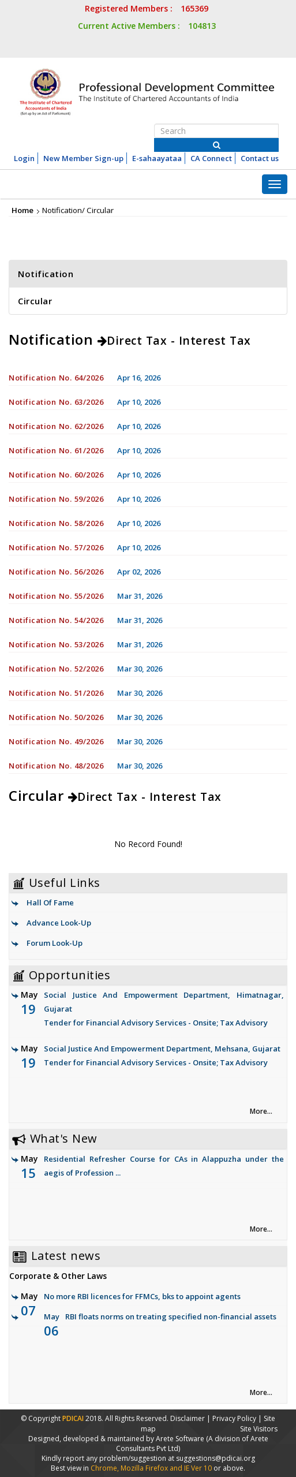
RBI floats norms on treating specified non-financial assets (170, 1316)
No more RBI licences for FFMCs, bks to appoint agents (142, 1296)
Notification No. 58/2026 (56, 523)
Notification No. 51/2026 (56, 693)
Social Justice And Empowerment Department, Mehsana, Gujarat (152, 1056)
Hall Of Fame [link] (50, 902)
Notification (45, 273)
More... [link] (261, 1111)
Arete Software (181, 1439)
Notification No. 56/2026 (56, 571)
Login (24, 158)
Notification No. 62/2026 (56, 426)
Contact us (260, 158)
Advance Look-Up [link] (59, 922)
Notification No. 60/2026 (56, 474)
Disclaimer (187, 1418)
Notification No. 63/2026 (56, 402)
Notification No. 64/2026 (56, 377)
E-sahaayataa (157, 158)
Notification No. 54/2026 (56, 620)
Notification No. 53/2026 (56, 644)
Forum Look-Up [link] (55, 943)
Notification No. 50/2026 (56, 717)
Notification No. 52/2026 (56, 668)
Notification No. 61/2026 (56, 450)
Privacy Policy (234, 1418)
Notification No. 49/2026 (56, 741)
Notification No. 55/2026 (56, 596)
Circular (35, 301)
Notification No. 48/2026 (56, 765)
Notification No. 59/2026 (56, 499)
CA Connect (211, 158)
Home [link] (22, 210)
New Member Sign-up (83, 158)
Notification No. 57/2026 (56, 547)
